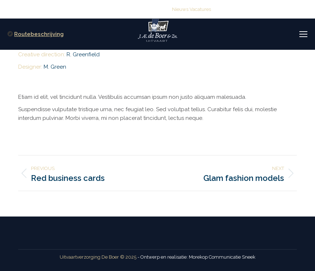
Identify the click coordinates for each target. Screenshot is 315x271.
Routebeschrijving (39, 34)
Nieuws (180, 9)
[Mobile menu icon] (303, 34)
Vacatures (200, 9)
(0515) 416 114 (86, 9)
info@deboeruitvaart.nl (140, 9)
